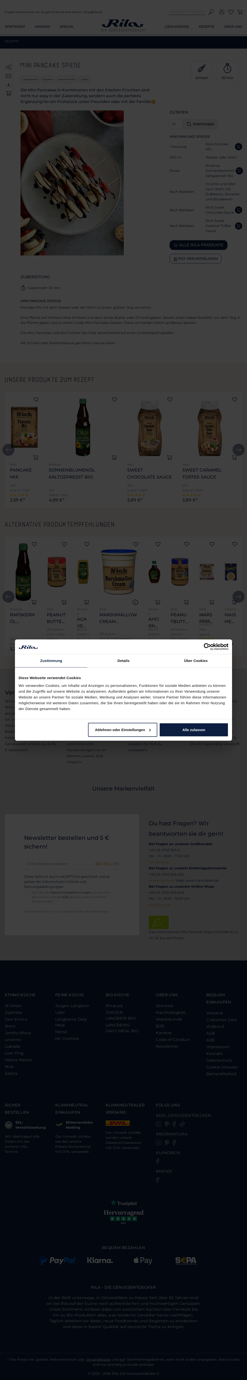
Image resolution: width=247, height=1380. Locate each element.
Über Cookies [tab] (196, 661)
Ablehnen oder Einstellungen (123, 729)
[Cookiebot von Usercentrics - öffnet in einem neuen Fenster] (207, 646)
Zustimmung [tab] (51, 661)
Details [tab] (123, 661)
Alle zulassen (193, 729)
